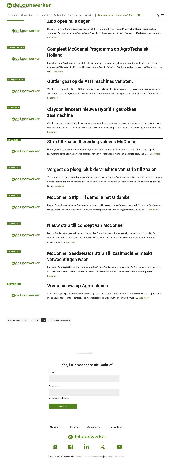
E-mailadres (53, 386)
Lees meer (52, 37)
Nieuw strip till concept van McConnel (85, 225)
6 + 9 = (51, 372)
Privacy (79, 456)
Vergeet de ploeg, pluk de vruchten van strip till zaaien (101, 169)
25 (50, 320)
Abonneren (55, 427)
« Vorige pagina (14, 320)
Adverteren (93, 427)
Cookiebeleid (119, 456)
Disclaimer (108, 456)
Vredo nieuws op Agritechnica (77, 285)
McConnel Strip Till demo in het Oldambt (88, 197)
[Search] (158, 15)
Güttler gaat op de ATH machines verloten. (90, 81)
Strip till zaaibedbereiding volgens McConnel (92, 141)
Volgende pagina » (62, 320)
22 (33, 320)
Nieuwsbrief (115, 427)
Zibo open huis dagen (68, 21)
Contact (74, 427)
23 (39, 320)
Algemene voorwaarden (93, 456)
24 (44, 320)
